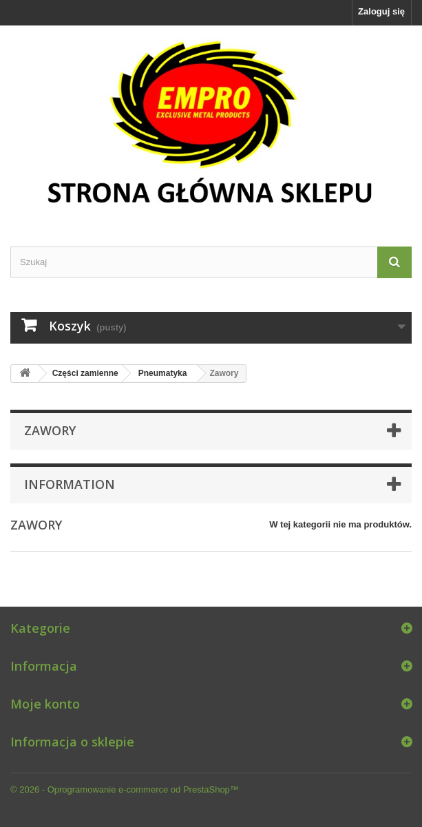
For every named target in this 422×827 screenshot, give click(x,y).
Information (69, 484)
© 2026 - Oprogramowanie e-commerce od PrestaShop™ (124, 789)
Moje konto (45, 703)
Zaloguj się (381, 11)
